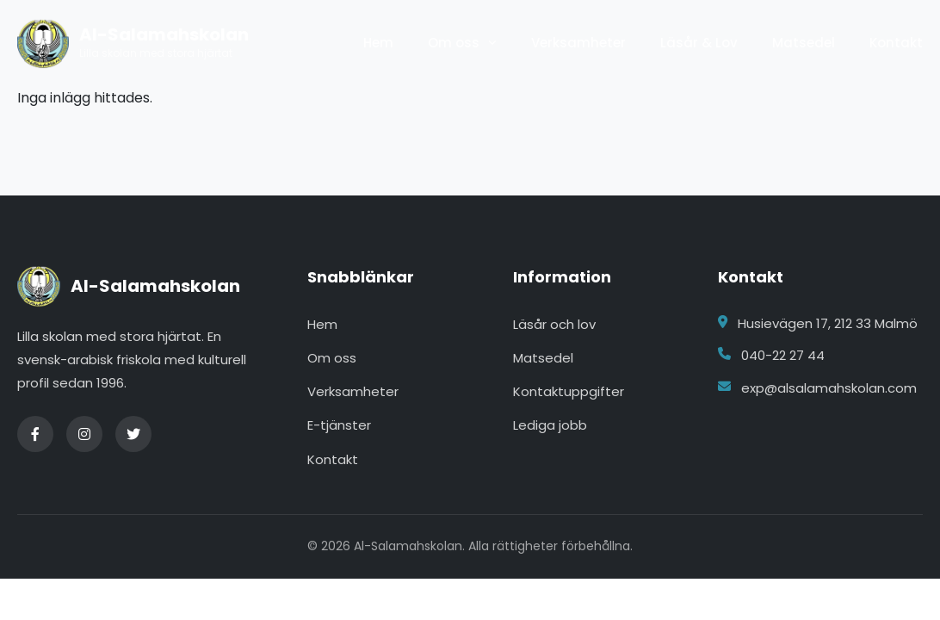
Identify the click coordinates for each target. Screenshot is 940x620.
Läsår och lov (554, 324)
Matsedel (803, 43)
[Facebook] (35, 434)
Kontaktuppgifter (568, 391)
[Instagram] (84, 434)
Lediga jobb (550, 425)
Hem (378, 43)
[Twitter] (133, 434)
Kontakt (896, 43)
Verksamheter (578, 43)
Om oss (453, 43)
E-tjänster (339, 425)
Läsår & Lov (699, 43)
